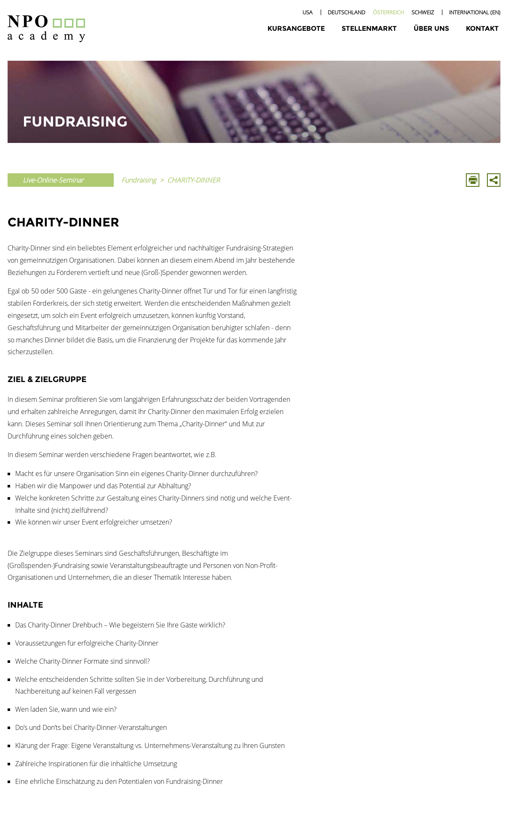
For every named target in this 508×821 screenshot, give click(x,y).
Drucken (472, 180)
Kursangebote (296, 28)
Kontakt (482, 28)
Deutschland (346, 12)
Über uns (431, 28)
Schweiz (423, 12)
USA (307, 12)
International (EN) (474, 12)
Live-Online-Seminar (53, 180)
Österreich (388, 12)
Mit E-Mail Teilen (493, 180)
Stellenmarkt (369, 28)
